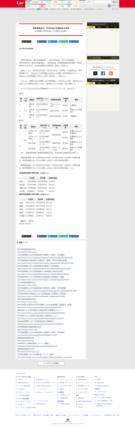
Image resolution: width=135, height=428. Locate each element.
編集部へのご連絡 (61, 415)
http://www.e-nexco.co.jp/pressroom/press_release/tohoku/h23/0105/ (43, 274)
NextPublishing (40, 404)
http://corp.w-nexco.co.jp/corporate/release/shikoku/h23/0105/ (40, 318)
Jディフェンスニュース (85, 382)
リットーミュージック (66, 379)
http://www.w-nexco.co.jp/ (27, 302)
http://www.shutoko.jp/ (25, 341)
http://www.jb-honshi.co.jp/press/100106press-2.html (37, 335)
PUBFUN (97, 389)
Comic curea (100, 382)
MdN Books (81, 398)
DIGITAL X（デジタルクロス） (45, 392)
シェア (43, 41)
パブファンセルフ (102, 391)
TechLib (80, 407)
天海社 (99, 379)
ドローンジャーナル (23, 392)
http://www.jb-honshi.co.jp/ (27, 329)
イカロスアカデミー (84, 392)
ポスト (28, 41)
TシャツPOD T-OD (65, 386)
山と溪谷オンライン (65, 395)
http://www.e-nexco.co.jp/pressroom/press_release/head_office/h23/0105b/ (45, 263)
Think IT (20, 379)
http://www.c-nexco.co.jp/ (26, 285)
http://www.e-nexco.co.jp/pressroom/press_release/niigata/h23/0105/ (43, 280)
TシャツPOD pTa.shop (104, 397)
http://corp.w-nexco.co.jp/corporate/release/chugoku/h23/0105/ (41, 313)
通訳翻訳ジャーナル (84, 386)
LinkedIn (75, 41)
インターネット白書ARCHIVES (27, 407)
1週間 (107, 27)
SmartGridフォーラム (42, 379)
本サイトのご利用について (23, 415)
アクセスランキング (99, 24)
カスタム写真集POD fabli (104, 400)
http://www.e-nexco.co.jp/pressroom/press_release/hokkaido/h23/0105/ (44, 269)
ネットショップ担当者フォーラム (45, 382)
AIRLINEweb (82, 379)
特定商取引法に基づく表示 (112, 415)
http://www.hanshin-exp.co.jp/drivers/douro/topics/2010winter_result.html (44, 357)
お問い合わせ (37, 415)
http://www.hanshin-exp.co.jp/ (28, 352)
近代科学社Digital (64, 404)
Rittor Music (61, 377)
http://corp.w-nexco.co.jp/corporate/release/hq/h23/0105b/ (39, 307)
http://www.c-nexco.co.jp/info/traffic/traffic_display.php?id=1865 (41, 296)
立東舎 (61, 389)
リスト (34, 41)
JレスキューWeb (83, 389)
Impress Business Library (43, 386)
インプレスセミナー (42, 389)
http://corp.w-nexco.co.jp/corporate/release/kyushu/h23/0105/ (40, 324)
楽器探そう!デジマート (66, 382)
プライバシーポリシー (74, 415)
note (65, 41)
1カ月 (115, 27)
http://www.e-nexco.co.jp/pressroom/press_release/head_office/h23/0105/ (45, 258)
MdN (77, 395)
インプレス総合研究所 (24, 386)
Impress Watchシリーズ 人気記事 (103, 80)
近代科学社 (60, 401)
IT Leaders (21, 389)
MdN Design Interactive (84, 401)
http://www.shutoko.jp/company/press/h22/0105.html (37, 346)
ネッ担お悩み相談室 (23, 395)
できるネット (22, 404)
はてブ (54, 41)
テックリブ (79, 404)
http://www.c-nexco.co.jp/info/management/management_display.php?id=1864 (46, 291)
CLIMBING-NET (64, 398)
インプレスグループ (96, 415)
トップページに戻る (51, 363)
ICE (96, 377)
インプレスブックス (42, 400)
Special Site (96, 58)
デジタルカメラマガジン (25, 401)
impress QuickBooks (102, 386)
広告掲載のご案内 (48, 415)
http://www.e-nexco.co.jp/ (26, 252)
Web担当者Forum (23, 382)
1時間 (91, 27)
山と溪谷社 (60, 392)
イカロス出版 (80, 377)
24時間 (99, 27)
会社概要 (85, 415)
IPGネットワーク (100, 395)
